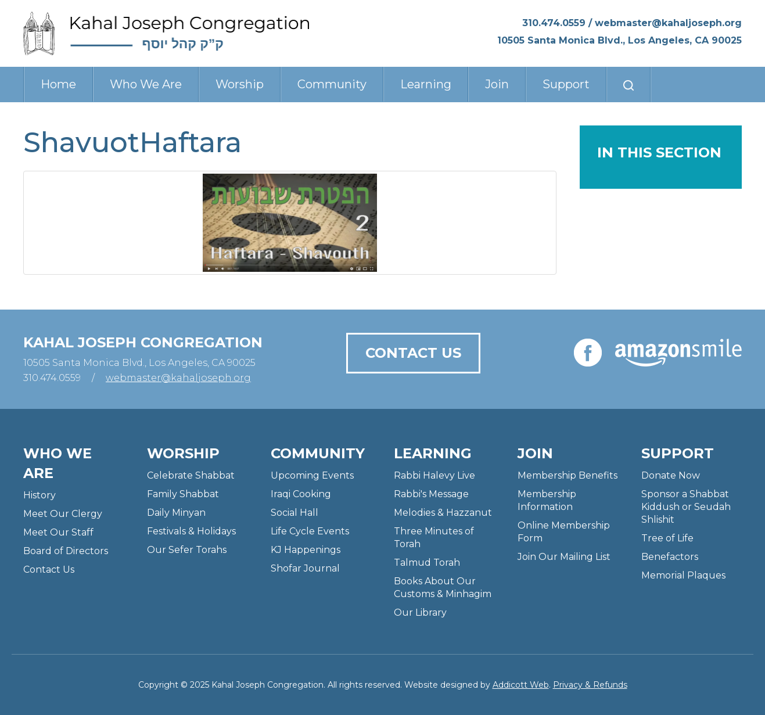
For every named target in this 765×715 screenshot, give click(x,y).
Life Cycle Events (310, 531)
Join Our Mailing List (564, 556)
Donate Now (670, 475)
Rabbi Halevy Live (434, 475)
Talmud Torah (427, 562)
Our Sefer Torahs (187, 549)
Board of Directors (65, 550)
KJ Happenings (305, 549)
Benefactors (669, 556)
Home (58, 84)
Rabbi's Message (431, 494)
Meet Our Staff (58, 532)
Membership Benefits (567, 475)
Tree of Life (667, 538)
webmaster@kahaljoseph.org (668, 22)
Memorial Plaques (683, 575)
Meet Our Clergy (62, 513)
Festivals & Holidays (191, 531)
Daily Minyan (176, 512)
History (39, 495)
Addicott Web (521, 685)
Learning (425, 84)
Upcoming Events (312, 475)
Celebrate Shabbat (191, 475)
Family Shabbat (183, 494)
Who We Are (146, 84)
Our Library (420, 612)
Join (497, 84)
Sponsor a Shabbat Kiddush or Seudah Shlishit (686, 506)
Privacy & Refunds (590, 685)
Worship (240, 84)
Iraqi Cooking (301, 494)
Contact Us (413, 352)
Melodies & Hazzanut (443, 512)
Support (566, 84)
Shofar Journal (305, 568)
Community (332, 84)
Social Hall (294, 512)
